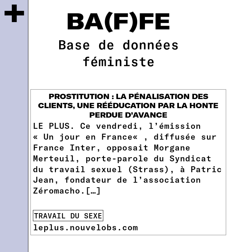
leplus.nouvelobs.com (85, 227)
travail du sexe (68, 215)
